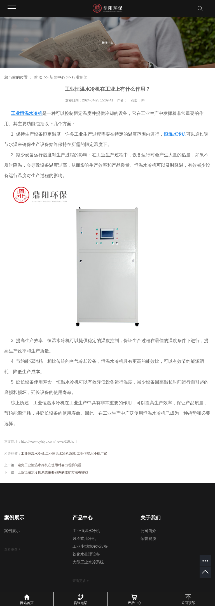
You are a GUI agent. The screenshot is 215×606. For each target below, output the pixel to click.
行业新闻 (80, 77)
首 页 (38, 77)
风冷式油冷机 (84, 539)
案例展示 (12, 531)
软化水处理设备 (86, 554)
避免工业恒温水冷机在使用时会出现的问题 (49, 465)
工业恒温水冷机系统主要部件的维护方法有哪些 (53, 472)
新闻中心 (57, 77)
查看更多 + (12, 549)
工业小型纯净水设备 (90, 546)
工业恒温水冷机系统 (60, 454)
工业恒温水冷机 (33, 454)
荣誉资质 (148, 539)
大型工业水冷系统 (88, 562)
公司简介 (148, 531)
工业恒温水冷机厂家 (92, 454)
